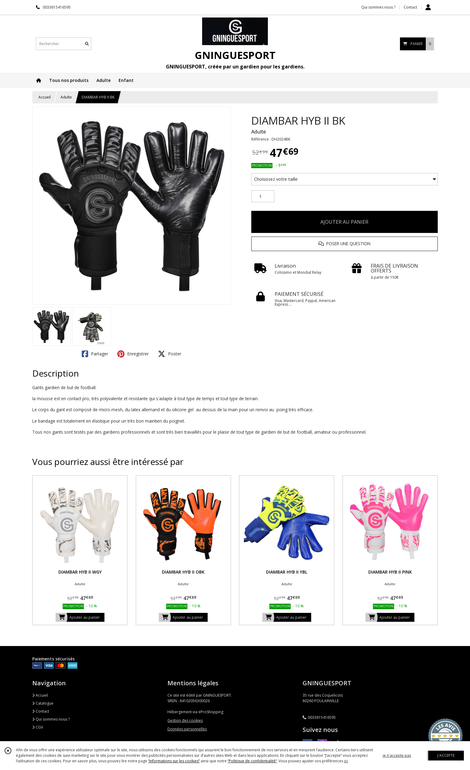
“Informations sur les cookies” (174, 761)
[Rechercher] (87, 44)
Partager (95, 354)
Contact (410, 7)
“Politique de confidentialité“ (252, 761)
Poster (169, 354)
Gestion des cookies (185, 720)
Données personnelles (187, 729)
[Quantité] (262, 196)
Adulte (66, 97)
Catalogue (42, 703)
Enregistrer (133, 354)
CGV (37, 727)
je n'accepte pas (397, 755)
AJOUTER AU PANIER (344, 222)
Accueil (44, 97)
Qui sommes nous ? (51, 719)
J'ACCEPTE (446, 755)
